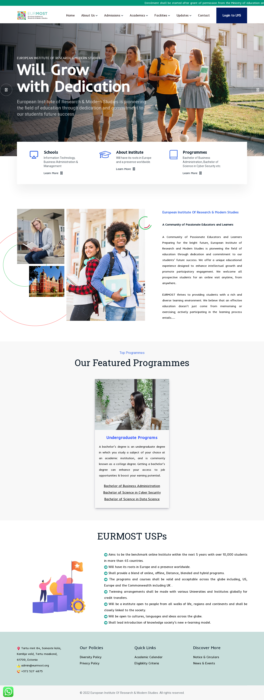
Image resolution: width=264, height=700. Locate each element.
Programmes (195, 152)
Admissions (112, 15)
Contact (204, 15)
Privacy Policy (89, 663)
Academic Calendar (148, 657)
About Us (88, 15)
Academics (137, 15)
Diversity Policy (90, 657)
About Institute (129, 152)
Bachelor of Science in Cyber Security (132, 492)
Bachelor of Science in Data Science (132, 499)
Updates (183, 15)
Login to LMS (232, 15)
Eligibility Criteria (146, 663)
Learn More (53, 173)
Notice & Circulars (206, 657)
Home (70, 15)
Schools (51, 152)
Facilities (160, 15)
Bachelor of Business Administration (132, 486)
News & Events (204, 663)
